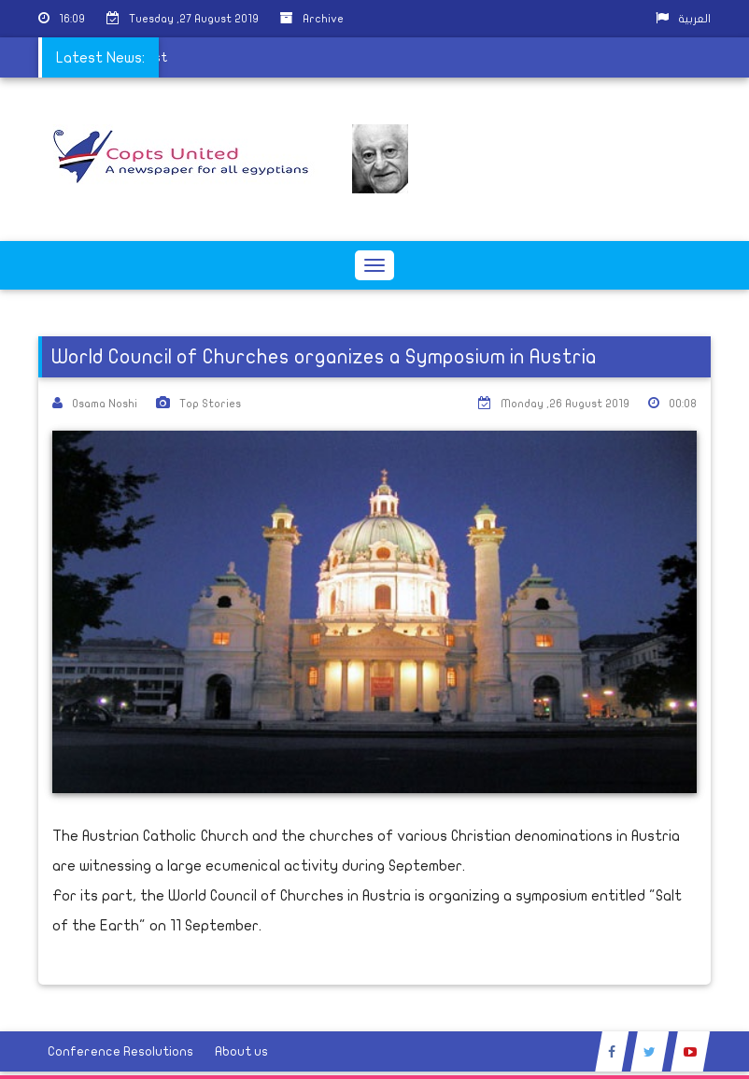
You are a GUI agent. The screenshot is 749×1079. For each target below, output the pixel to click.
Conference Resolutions (120, 1051)
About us (241, 1051)
